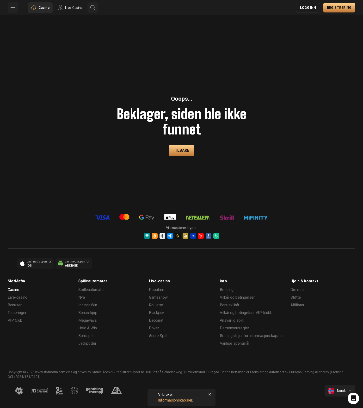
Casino (13, 289)
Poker (154, 328)
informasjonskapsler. (175, 400)
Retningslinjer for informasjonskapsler (252, 335)
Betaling (227, 289)
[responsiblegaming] (39, 391)
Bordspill (85, 335)
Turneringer (17, 312)
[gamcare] (59, 391)
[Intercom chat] (353, 398)
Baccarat (156, 320)
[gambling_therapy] (94, 391)
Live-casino (17, 297)
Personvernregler (234, 328)
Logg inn (308, 8)
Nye (81, 297)
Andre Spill (158, 335)
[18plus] (19, 391)
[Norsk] (340, 390)
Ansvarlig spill (232, 320)
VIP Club (15, 320)
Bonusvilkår (229, 305)
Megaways (87, 320)
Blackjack (157, 312)
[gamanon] (74, 391)
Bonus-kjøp (87, 312)
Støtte (295, 297)
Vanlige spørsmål (234, 343)
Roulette (156, 305)
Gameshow (158, 297)
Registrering (339, 8)
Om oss (297, 289)
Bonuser (15, 305)
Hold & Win (87, 328)
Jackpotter (87, 343)
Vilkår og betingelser (237, 297)
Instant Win (87, 305)
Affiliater (297, 305)
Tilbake (181, 150)
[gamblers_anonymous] (116, 391)
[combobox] (340, 390)
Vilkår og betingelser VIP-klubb (246, 312)
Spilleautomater (91, 289)
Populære (157, 289)
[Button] (13, 7)
